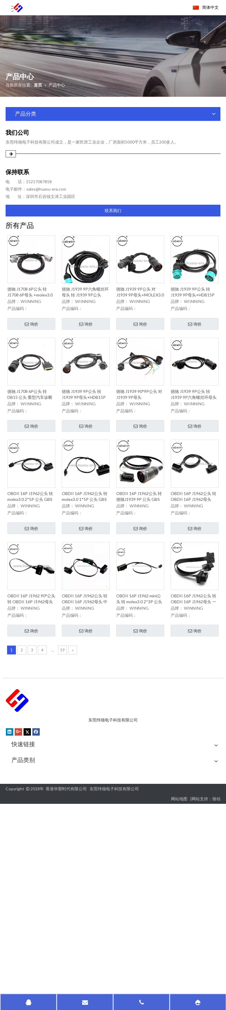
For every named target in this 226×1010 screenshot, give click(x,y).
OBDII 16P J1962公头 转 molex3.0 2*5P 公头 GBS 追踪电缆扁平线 (30, 508)
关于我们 (19, 780)
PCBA (17, 895)
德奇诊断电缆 (23, 944)
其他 (16, 911)
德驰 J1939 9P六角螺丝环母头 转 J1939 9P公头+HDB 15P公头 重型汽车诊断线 (85, 306)
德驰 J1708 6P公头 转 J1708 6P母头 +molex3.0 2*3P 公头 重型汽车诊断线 (30, 294)
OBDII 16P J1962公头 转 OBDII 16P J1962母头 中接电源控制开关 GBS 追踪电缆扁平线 (85, 619)
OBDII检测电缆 (25, 887)
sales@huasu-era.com (46, 188)
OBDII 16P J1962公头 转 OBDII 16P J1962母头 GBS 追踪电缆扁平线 (193, 508)
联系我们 (113, 210)
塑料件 (18, 920)
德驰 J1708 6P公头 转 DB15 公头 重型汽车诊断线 (29, 410)
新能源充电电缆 (25, 953)
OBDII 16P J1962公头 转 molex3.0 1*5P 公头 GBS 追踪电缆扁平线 (84, 516)
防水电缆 (19, 969)
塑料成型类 (21, 928)
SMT (15, 903)
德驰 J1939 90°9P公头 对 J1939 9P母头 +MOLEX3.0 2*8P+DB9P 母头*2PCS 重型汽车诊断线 (139, 410)
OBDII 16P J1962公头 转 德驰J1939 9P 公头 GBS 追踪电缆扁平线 (139, 520)
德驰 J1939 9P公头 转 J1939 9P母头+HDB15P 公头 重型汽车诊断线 (193, 300)
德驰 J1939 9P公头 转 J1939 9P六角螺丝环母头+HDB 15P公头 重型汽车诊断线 (194, 404)
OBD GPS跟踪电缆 (28, 854)
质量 (15, 788)
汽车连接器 (21, 813)
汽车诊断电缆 (23, 846)
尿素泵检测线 (23, 936)
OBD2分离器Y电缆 (28, 870)
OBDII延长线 (23, 878)
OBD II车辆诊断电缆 (30, 862)
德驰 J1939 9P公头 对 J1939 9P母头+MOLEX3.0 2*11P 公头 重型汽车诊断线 (140, 295)
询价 (31, 326)
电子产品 (19, 961)
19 (62, 674)
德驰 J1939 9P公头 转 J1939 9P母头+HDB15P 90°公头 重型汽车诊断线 (84, 408)
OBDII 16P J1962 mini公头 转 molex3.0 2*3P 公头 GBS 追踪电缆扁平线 (139, 610)
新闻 (15, 805)
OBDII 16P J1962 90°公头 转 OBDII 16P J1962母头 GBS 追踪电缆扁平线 (31, 619)
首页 (15, 772)
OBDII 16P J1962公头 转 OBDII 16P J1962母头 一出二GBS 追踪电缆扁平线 (194, 624)
